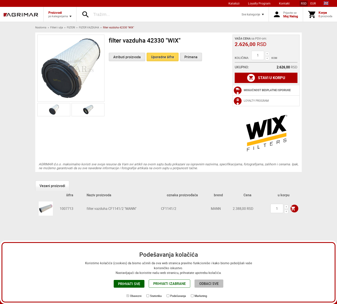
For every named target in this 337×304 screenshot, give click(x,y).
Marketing (201, 296)
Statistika (156, 296)
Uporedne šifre (162, 57)
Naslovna (40, 27)
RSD (303, 3)
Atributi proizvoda (127, 57)
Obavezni (135, 296)
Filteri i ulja (56, 27)
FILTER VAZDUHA (89, 27)
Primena (191, 57)
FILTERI (71, 27)
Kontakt (284, 3)
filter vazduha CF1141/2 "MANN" (111, 208)
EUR (313, 3)
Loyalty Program (259, 3)
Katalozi (233, 3)
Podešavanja (178, 296)
